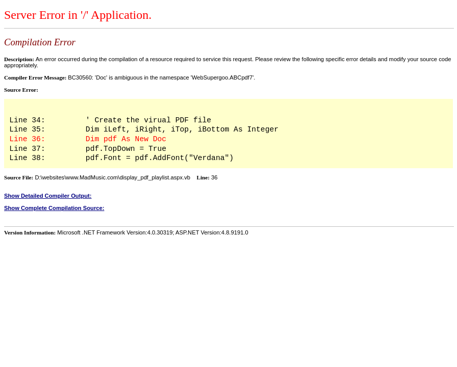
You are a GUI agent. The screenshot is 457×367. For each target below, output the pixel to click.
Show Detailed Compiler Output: (48, 196)
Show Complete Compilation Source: (54, 208)
